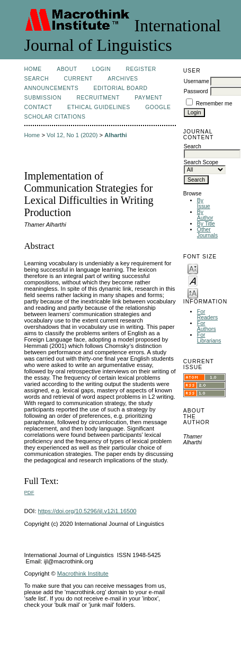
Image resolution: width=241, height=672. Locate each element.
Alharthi (115, 135)
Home (33, 69)
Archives (123, 79)
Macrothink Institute (83, 573)
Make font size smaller (193, 268)
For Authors (206, 326)
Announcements (51, 88)
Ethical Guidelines (98, 107)
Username (196, 81)
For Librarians (209, 338)
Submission (42, 98)
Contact (38, 107)
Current (78, 79)
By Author (205, 215)
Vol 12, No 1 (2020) (72, 135)
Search (36, 79)
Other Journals (207, 232)
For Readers (207, 314)
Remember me (214, 103)
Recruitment (97, 98)
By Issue (203, 203)
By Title (206, 224)
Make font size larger (193, 292)
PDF (29, 492)
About (67, 69)
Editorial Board (121, 88)
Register (141, 69)
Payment (148, 98)
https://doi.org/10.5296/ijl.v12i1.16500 (87, 511)
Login (101, 69)
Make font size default (193, 280)
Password (196, 91)
